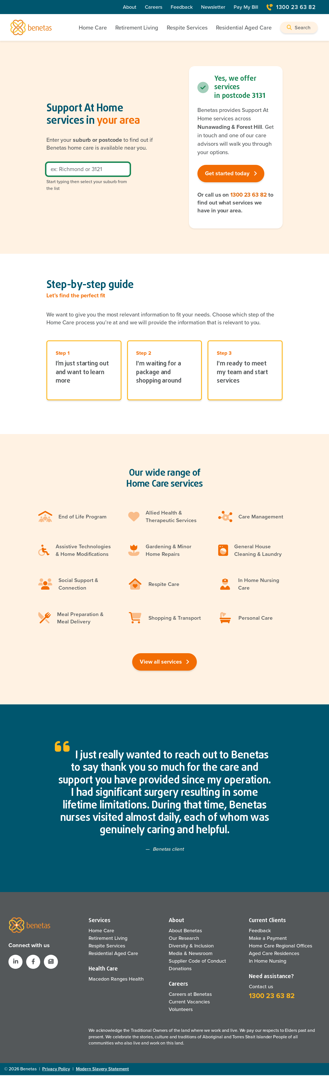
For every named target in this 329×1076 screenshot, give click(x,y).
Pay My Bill (246, 7)
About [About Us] (129, 7)
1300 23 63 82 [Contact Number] (291, 7)
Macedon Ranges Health (116, 979)
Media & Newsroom (191, 954)
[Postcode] (88, 169)
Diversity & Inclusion (191, 946)
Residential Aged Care (113, 954)
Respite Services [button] (187, 27)
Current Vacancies (189, 1002)
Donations (180, 969)
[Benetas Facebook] (33, 963)
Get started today (231, 174)
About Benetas (185, 931)
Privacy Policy (56, 1069)
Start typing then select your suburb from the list (86, 185)
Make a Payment (268, 939)
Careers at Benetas (190, 995)
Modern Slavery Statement (102, 1069)
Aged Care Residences (274, 954)
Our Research (184, 939)
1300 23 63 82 (248, 195)
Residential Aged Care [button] (244, 27)
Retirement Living (108, 939)
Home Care (101, 931)
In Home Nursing (267, 961)
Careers (153, 7)
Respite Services (107, 946)
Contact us (261, 987)
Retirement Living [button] (136, 27)
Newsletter (213, 7)
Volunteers (181, 1010)
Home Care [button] (93, 27)
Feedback (182, 7)
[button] (299, 27)
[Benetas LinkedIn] (15, 963)
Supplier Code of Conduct (197, 961)
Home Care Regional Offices (280, 946)
